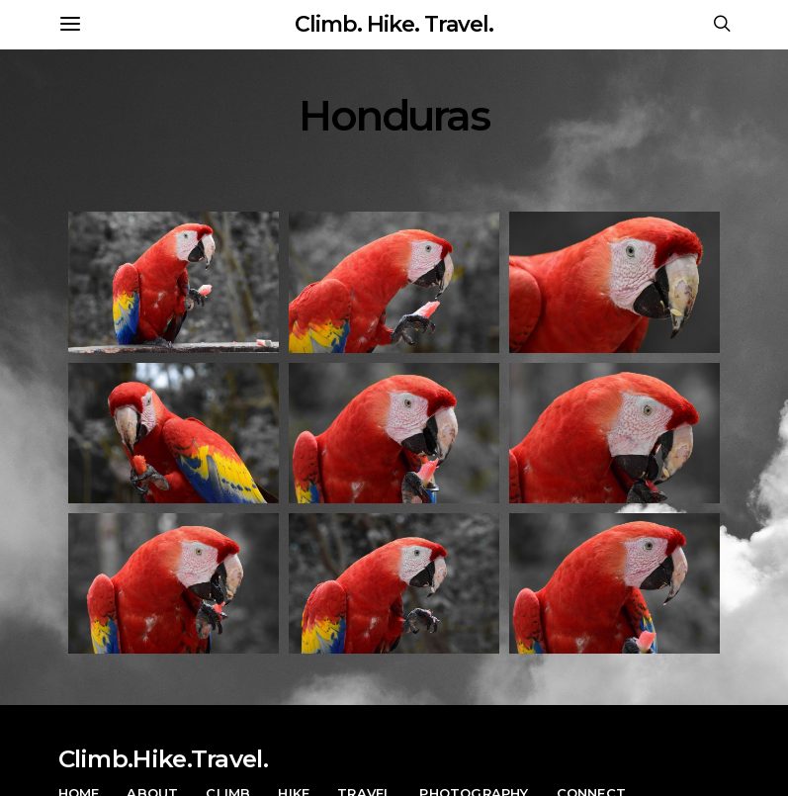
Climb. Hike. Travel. (394, 24)
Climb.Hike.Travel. (163, 759)
